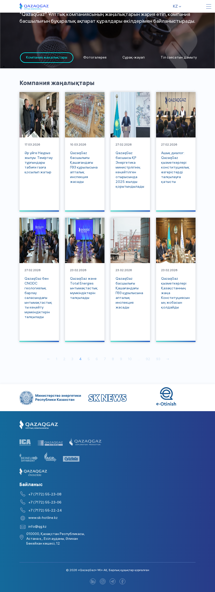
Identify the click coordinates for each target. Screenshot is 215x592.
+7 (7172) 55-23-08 (44, 495)
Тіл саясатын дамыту (179, 58)
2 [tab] (13, 66)
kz (175, 7)
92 (148, 359)
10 (130, 359)
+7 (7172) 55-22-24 (45, 511)
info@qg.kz (37, 527)
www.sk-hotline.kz (43, 518)
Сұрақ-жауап (133, 58)
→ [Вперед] (167, 359)
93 (158, 359)
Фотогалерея (94, 58)
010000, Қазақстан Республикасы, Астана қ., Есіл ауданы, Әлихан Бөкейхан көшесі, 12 (55, 539)
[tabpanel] (46, 57)
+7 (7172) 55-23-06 (44, 503)
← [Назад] (48, 359)
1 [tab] (3, 66)
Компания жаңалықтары (46, 58)
